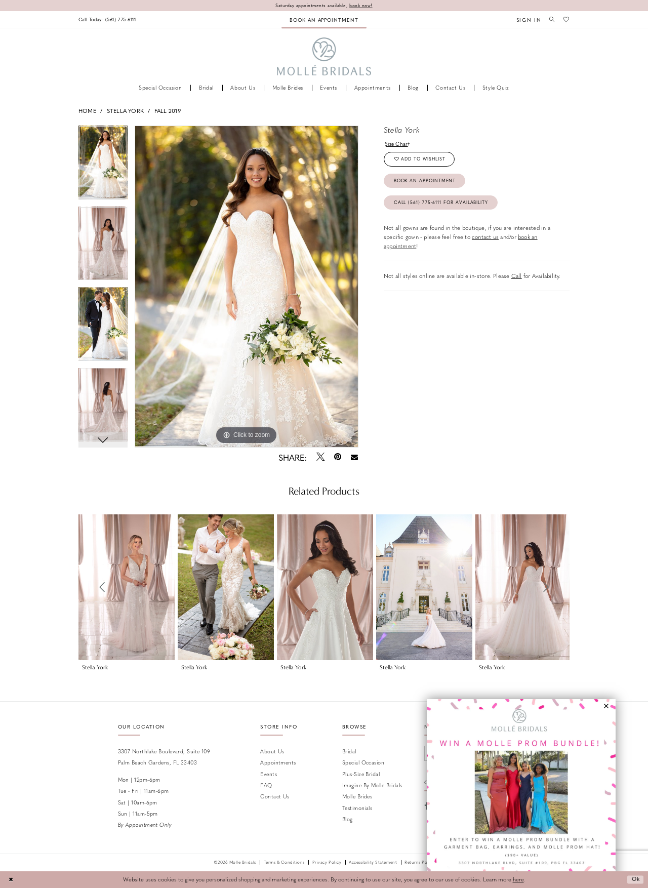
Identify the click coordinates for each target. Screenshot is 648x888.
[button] (526, 19)
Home (87, 110)
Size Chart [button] (398, 143)
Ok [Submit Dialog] (634, 879)
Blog (347, 819)
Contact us (274, 796)
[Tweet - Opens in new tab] (320, 457)
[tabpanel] (103, 166)
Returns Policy (419, 862)
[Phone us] (109, 19)
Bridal (349, 751)
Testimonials (357, 808)
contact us (485, 239)
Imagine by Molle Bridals (372, 785)
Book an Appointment (426, 182)
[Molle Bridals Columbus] (324, 57)
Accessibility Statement (373, 862)
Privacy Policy (326, 862)
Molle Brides (357, 796)
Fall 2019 (167, 110)
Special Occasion (363, 762)
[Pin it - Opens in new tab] (337, 457)
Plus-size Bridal (361, 774)
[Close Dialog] (11, 879)
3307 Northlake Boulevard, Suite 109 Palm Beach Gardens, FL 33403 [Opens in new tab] (164, 756)
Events (268, 774)
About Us (272, 751)
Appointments (278, 762)
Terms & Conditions (284, 862)
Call (516, 278)
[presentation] (126, 587)
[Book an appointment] (324, 19)
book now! (362, 5)
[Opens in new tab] (521, 793)
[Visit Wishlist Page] (566, 19)
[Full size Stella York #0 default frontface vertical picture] (246, 286)
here (518, 879)
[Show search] (550, 19)
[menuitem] (109, 19)
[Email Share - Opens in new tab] (354, 457)
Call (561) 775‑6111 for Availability (443, 204)
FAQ (266, 785)
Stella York (125, 110)
